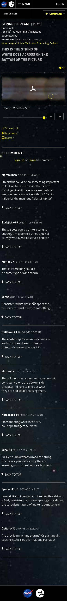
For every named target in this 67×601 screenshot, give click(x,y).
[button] (11, 207)
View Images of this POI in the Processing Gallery (30, 43)
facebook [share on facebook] (11, 133)
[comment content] (33, 190)
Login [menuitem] (60, 4)
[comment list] (33, 362)
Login (32, 160)
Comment (55, 14)
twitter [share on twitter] (9, 138)
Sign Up (19, 160)
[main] (33, 300)
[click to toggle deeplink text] (33, 128)
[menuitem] (24, 4)
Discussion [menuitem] (10, 14)
